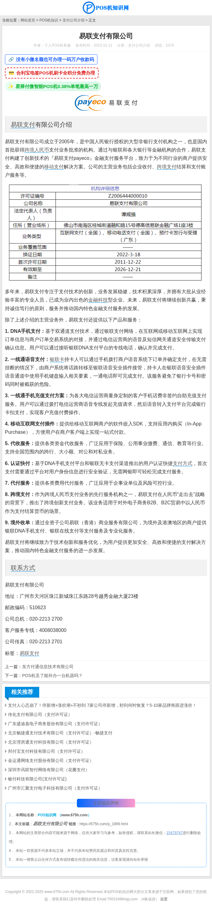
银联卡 (57, 359)
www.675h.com (74, 815)
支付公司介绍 (73, 20)
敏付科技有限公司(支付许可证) (37, 778)
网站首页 (28, 20)
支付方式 (182, 463)
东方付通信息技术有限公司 (48, 666)
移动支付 (54, 166)
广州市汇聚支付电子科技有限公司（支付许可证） (55, 788)
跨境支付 (166, 166)
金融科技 (98, 299)
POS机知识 (49, 20)
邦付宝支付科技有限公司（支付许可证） (46, 751)
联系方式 (23, 567)
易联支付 (23, 124)
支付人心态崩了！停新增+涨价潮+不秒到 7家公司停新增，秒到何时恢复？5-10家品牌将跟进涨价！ (102, 705)
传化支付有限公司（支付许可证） (40, 714)
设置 (164, 899)
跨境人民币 (37, 149)
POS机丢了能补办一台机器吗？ (52, 675)
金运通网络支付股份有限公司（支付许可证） (51, 760)
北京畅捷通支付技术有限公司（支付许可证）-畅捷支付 (60, 732)
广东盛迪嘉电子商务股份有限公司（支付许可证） (55, 723)
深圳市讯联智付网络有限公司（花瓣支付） (48, 769)
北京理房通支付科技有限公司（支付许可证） (51, 742)
